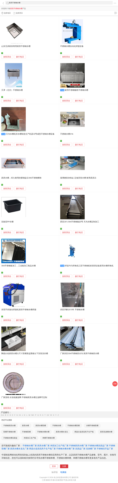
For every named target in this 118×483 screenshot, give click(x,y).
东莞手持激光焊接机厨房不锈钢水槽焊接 (18, 309)
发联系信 (7, 57)
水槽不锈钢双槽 (92, 425)
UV (48, 415)
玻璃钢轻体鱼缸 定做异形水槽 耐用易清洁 (78, 178)
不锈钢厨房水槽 (9, 425)
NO (32, 415)
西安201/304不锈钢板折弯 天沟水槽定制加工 (79, 222)
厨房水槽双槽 (40, 425)
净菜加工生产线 (30, 438)
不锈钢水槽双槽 (73, 425)
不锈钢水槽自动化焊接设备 (72, 46)
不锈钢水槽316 (66, 134)
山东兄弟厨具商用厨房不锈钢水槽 (15, 46)
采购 (115, 384)
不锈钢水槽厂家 (29, 445)
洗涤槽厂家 (91, 448)
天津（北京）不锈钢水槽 (12, 90)
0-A (2, 415)
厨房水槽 (25, 425)
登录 (54, 466)
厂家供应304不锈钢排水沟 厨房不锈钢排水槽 (79, 353)
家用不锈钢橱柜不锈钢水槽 (76, 90)
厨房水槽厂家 (43, 445)
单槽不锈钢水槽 (48, 438)
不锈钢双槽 (26, 432)
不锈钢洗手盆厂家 (105, 448)
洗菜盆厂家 (80, 448)
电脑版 (63, 472)
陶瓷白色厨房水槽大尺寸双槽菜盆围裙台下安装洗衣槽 (24, 353)
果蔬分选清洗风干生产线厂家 (42, 448)
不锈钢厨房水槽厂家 (78, 445)
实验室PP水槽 (7, 222)
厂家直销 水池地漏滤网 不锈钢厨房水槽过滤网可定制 (24, 397)
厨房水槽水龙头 (62, 432)
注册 (64, 466)
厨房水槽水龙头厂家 (19, 448)
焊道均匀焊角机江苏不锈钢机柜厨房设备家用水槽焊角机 (89, 266)
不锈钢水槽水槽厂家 (65, 448)
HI (20, 415)
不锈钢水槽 (56, 425)
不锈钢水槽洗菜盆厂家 (98, 445)
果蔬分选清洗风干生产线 (84, 432)
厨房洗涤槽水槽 (106, 432)
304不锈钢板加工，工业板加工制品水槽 (18, 266)
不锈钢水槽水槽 (43, 432)
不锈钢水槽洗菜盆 (10, 438)
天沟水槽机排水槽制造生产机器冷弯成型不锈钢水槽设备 (30, 134)
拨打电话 (20, 57)
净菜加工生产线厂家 (59, 445)
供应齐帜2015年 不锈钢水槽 (72, 309)
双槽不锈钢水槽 (9, 432)
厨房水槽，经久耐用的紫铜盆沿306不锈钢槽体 (21, 178)
